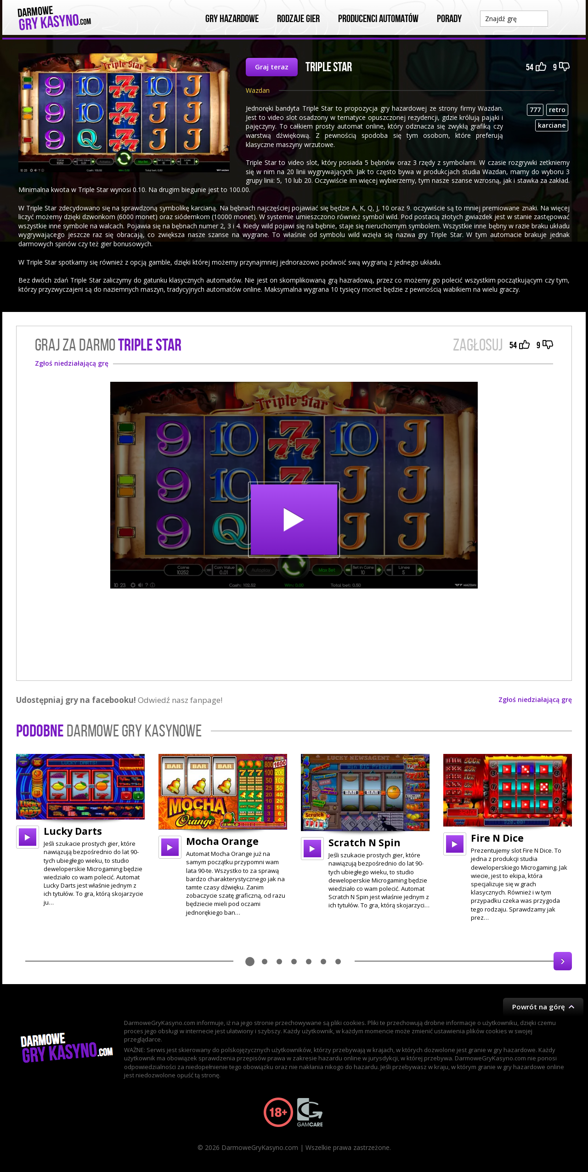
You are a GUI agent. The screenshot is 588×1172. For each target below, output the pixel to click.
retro (557, 109)
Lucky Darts (73, 831)
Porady (449, 18)
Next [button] (563, 961)
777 (535, 109)
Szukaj (562, 18)
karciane (551, 125)
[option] (80, 830)
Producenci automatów (378, 18)
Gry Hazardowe (232, 18)
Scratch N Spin (364, 842)
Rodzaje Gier (298, 18)
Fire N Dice (497, 838)
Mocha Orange (222, 841)
